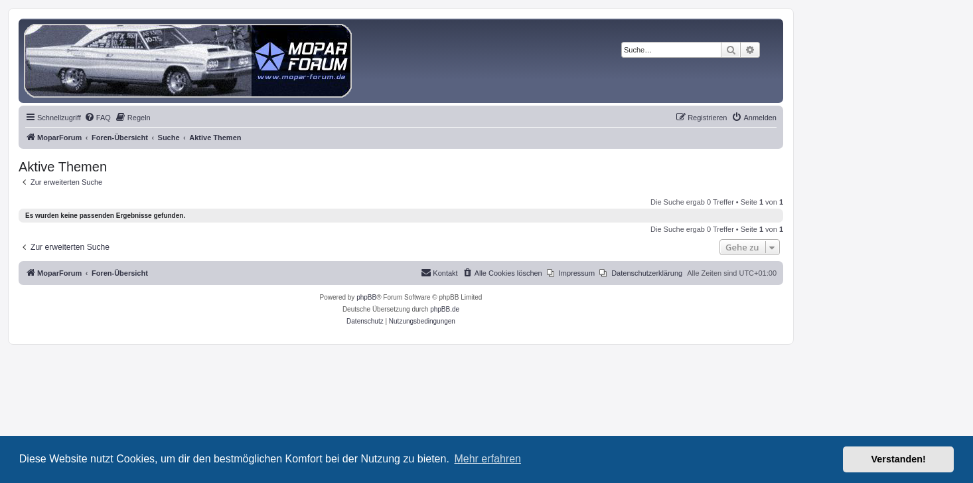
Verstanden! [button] (898, 459)
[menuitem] (97, 118)
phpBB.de (444, 309)
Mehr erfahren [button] (487, 458)
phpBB (366, 297)
